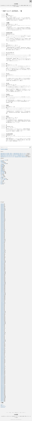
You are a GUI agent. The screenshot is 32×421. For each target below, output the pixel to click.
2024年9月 (2, 221)
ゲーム (2, 181)
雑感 (12, 126)
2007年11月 (2, 375)
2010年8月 (2, 350)
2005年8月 (2, 399)
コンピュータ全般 (3, 163)
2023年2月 (2, 238)
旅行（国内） (3, 173)
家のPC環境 (2, 171)
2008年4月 (2, 372)
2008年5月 (2, 371)
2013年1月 (2, 331)
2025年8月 (2, 211)
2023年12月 (2, 229)
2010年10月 (2, 348)
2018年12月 (2, 282)
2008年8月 (2, 368)
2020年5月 (2, 267)
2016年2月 (2, 309)
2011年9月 (2, 342)
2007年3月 (2, 382)
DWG (12, 95)
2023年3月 (2, 237)
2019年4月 (2, 278)
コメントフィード (3, 406)
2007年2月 (2, 383)
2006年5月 (2, 391)
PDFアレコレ (24, 412)
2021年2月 (2, 259)
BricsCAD (2, 165)
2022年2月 (2, 248)
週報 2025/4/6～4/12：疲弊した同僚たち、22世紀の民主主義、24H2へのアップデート (13, 153)
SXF (1, 168)
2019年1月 (2, 281)
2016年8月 (2, 305)
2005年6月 (2, 401)
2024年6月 (2, 224)
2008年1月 (2, 374)
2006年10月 (2, 387)
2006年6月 (2, 390)
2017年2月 (2, 301)
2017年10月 (2, 294)
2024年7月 (2, 223)
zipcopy (20, 412)
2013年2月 (2, 330)
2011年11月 (2, 340)
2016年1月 (2, 310)
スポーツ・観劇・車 (15, 24)
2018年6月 (2, 287)
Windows (2, 170)
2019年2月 (2, 280)
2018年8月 (2, 285)
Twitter (13, 412)
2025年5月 (2, 214)
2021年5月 (2, 256)
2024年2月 (2, 227)
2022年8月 (2, 243)
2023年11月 (2, 230)
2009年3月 (2, 363)
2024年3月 (2, 226)
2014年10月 (2, 323)
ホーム (7, 412)
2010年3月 (2, 354)
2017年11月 (2, 293)
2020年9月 (2, 263)
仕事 (1, 164)
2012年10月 (2, 334)
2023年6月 (2, 234)
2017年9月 (2, 295)
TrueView (8, 94)
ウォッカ (7, 73)
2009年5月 (2, 361)
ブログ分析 (2, 176)
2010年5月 (2, 352)
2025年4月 (2, 215)
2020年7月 (2, 265)
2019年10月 (2, 273)
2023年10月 (2, 231)
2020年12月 (2, 261)
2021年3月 (2, 258)
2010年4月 (2, 353)
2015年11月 (2, 312)
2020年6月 (2, 266)
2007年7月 (2, 379)
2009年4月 (2, 362)
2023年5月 (2, 235)
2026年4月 (2, 204)
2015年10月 (2, 313)
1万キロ (7, 116)
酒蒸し (7, 14)
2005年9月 (2, 398)
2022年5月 (2, 246)
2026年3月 (2, 205)
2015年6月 (2, 316)
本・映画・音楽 (14, 84)
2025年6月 (2, 213)
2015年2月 (2, 320)
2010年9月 (2, 349)
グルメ (13, 15)
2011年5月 (2, 345)
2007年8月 (2, 378)
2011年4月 (2, 346)
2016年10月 (2, 303)
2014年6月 (2, 327)
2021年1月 (2, 260)
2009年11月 (2, 356)
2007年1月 (2, 384)
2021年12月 (2, 250)
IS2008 (7, 105)
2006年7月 (2, 389)
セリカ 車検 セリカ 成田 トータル (12, 118)
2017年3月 (2, 300)
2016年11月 (2, 302)
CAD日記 (16, 3)
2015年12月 (2, 311)
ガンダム (7, 83)
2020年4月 (2, 268)
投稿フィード (3, 405)
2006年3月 (2, 393)
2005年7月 (2, 400)
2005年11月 (2, 396)
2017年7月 (2, 297)
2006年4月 (2, 392)
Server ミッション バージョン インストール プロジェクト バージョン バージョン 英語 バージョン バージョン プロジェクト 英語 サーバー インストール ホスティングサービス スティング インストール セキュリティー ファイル (18, 108)
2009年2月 (2, 364)
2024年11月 (2, 219)
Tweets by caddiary (4, 149)
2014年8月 (2, 325)
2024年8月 (2, 222)
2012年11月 (2, 333)
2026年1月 (2, 207)
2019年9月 (2, 274)
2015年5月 (2, 317)
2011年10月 (2, 341)
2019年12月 (2, 271)
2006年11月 (2, 386)
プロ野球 (7, 22)
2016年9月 (2, 304)
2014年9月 (2, 324)
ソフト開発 (13, 106)
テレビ (2, 180)
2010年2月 (2, 355)
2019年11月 (2, 272)
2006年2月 (2, 394)
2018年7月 (2, 286)
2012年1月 (2, 338)
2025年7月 (2, 212)
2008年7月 (2, 369)
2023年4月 (2, 236)
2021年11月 (2, 251)
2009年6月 (2, 360)
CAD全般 (13, 34)
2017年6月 (2, 298)
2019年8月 (2, 275)
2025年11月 (2, 209)
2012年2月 (2, 337)
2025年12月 (2, 208)
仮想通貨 (2, 161)
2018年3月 (2, 290)
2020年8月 (2, 264)
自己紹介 (10, 412)
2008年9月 (2, 367)
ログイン (2, 404)
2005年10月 (2, 397)
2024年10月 (2, 220)
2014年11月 (2, 322)
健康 (1, 177)
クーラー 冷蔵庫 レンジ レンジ (11, 16)
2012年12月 (2, 332)
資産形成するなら (17, 412)
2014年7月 (2, 326)
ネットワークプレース (10, 52)
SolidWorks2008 (9, 32)
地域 (1, 174)
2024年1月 (2, 228)
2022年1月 (2, 249)
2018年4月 (2, 289)
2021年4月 (2, 257)
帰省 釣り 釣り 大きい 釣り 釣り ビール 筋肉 (13, 46)
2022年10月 (2, 241)
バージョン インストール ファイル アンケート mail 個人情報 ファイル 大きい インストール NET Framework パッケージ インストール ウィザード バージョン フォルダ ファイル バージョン (18, 97)
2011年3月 (2, 347)
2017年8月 (2, 296)
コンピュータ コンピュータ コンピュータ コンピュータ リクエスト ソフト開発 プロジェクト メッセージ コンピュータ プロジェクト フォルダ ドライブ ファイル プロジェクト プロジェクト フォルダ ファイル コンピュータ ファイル (18, 56)
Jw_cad (2, 167)
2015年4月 (2, 318)
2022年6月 (2, 245)
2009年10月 (2, 357)
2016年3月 (2, 308)
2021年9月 (2, 253)
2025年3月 (2, 216)
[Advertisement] (16, 193)
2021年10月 (2, 252)
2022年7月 (2, 244)
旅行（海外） (3, 172)
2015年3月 (2, 319)
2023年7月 (2, 233)
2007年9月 (2, 377)
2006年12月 (2, 385)
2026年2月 (2, 206)
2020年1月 (2, 270)
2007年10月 (2, 376)
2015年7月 (2, 315)
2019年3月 (2, 279)
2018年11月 (2, 283)
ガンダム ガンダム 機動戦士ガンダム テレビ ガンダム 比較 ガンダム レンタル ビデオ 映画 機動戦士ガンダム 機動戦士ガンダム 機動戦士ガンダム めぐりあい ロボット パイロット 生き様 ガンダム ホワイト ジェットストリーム (18, 86)
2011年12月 (2, 339)
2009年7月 (2, 359)
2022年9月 (2, 242)
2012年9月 (2, 335)
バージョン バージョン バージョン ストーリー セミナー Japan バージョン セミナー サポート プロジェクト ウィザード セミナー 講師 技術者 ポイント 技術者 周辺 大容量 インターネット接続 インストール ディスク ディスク (18, 36)
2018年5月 (2, 288)
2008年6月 (2, 370)
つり (7, 43)
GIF (6, 63)
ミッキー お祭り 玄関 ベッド (11, 127)
